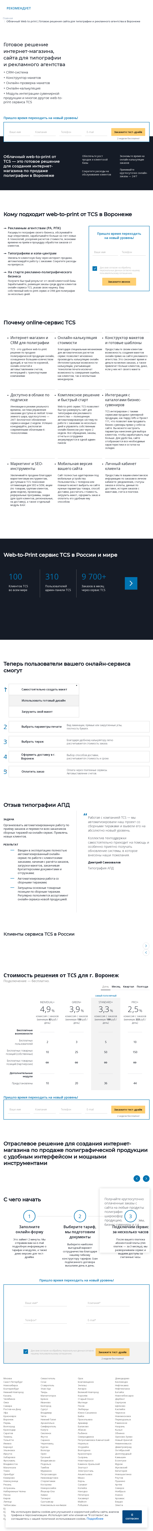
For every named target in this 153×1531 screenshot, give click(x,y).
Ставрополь (47, 1385)
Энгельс (82, 1385)
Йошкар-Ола (48, 1491)
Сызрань (83, 1457)
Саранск (45, 1440)
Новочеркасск (86, 1460)
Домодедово (122, 1378)
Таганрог (46, 1498)
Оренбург (8, 1474)
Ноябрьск (120, 1491)
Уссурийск (83, 1447)
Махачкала (9, 1467)
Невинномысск (123, 1443)
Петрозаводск (49, 1474)
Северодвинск (86, 1436)
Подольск (46, 1464)
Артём (118, 1484)
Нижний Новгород (13, 1392)
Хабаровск (9, 1457)
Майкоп (82, 1501)
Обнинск (120, 1433)
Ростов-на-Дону (12, 1409)
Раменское (121, 1422)
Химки (44, 1494)
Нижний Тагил (48, 1419)
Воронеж (8, 1419)
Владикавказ (48, 1460)
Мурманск (46, 1470)
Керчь (81, 1481)
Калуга (44, 1429)
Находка (82, 1491)
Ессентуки (120, 1460)
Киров (6, 1498)
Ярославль (9, 1460)
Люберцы (83, 1409)
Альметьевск (85, 1474)
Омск (6, 1402)
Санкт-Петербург (13, 1381)
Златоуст (83, 1467)
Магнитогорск (48, 1395)
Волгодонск (84, 1450)
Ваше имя (15, 132)
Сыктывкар (47, 1501)
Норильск (83, 1443)
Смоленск (46, 1433)
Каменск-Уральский (89, 1464)
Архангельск (48, 1422)
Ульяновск (9, 1450)
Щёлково (120, 1405)
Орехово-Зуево (123, 1436)
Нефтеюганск (122, 1388)
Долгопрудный (123, 1453)
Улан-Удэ (46, 1388)
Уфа (5, 1412)
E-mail (90, 132)
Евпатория (121, 1470)
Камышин (120, 1457)
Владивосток (10, 1464)
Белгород (46, 1405)
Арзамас (119, 1498)
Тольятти (8, 1440)
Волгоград (9, 1426)
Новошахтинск (123, 1474)
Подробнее (95, 1518)
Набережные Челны (14, 1491)
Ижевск (7, 1443)
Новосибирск (10, 1385)
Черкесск (120, 1412)
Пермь (7, 1422)
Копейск (82, 1488)
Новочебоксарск (124, 1395)
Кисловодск (121, 1381)
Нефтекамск (122, 1385)
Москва (7, 1378)
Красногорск (85, 1453)
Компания (41, 132)
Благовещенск (86, 1381)
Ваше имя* (31, 1303)
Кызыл (118, 1429)
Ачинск (119, 1494)
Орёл (43, 1453)
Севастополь (48, 1378)
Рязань (7, 1484)
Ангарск (82, 1388)
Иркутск (7, 1453)
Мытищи (82, 1402)
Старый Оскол (86, 1398)
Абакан (82, 1429)
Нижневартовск (49, 1477)
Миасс (81, 1477)
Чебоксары (9, 1505)
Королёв (82, 1395)
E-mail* (92, 1320)
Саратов (8, 1433)
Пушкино (120, 1481)
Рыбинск (82, 1433)
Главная (8, 18)
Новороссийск (48, 1488)
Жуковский (121, 1467)
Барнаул (8, 1447)
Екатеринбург (11, 1388)
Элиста (119, 1505)
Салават (82, 1484)
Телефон (66, 132)
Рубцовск (83, 1505)
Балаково (83, 1426)
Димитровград (123, 1447)
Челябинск (9, 1398)
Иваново (46, 1402)
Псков (81, 1405)
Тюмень (7, 1436)
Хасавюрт (83, 1498)
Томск (6, 1470)
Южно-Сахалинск (87, 1412)
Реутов (119, 1477)
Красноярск (9, 1416)
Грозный (45, 1457)
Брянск (44, 1398)
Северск (119, 1488)
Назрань (120, 1426)
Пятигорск (83, 1494)
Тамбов (45, 1467)
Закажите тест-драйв (128, 132)
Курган (44, 1447)
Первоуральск (123, 1419)
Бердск (119, 1501)
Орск (80, 1378)
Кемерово (9, 1477)
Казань (7, 1395)
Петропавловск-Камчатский (93, 1440)
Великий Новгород (88, 1392)
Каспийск (120, 1409)
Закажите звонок (119, 281)
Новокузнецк (10, 1481)
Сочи (43, 1381)
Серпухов (120, 1402)
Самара (7, 1405)
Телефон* (31, 1320)
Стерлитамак (48, 1481)
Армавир (83, 1422)
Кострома (46, 1484)
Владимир (46, 1412)
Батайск (119, 1392)
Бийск (81, 1416)
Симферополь (48, 1426)
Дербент (120, 1398)
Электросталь (86, 1470)
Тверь (44, 1392)
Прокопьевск (85, 1419)
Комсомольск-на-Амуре (53, 1505)
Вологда (45, 1450)
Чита (43, 1416)
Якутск (44, 1436)
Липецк (7, 1501)
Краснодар (9, 1429)
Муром (119, 1464)
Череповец (47, 1443)
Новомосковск (123, 1416)
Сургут (44, 1409)
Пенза (6, 1494)
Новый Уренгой (123, 1440)
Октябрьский (122, 1450)
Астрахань (9, 1488)
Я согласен (132, 1516)
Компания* (94, 1303)
